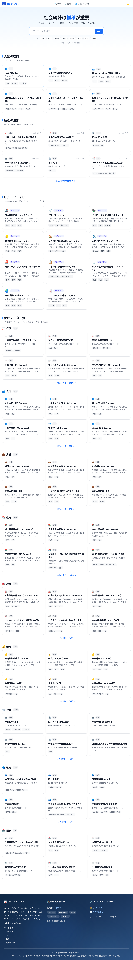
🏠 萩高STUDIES (97, 907)
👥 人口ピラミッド (82, 3)
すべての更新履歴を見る (66, 181)
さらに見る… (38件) (66, 575)
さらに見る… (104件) (67, 759)
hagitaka (57, 907)
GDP (42, 38)
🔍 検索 (58, 3)
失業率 (57, 38)
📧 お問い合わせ (97, 912)
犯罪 (86, 38)
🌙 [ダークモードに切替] (128, 3)
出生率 (72, 38)
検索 (99, 31)
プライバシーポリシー (98, 917)
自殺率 (94, 38)
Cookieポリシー (113, 917)
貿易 (79, 38)
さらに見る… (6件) (66, 701)
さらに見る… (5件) (66, 822)
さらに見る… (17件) (66, 509)
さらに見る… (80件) (66, 382)
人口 (49, 38)
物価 (64, 38)
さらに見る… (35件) (66, 446)
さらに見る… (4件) (66, 638)
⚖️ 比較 (68, 3)
